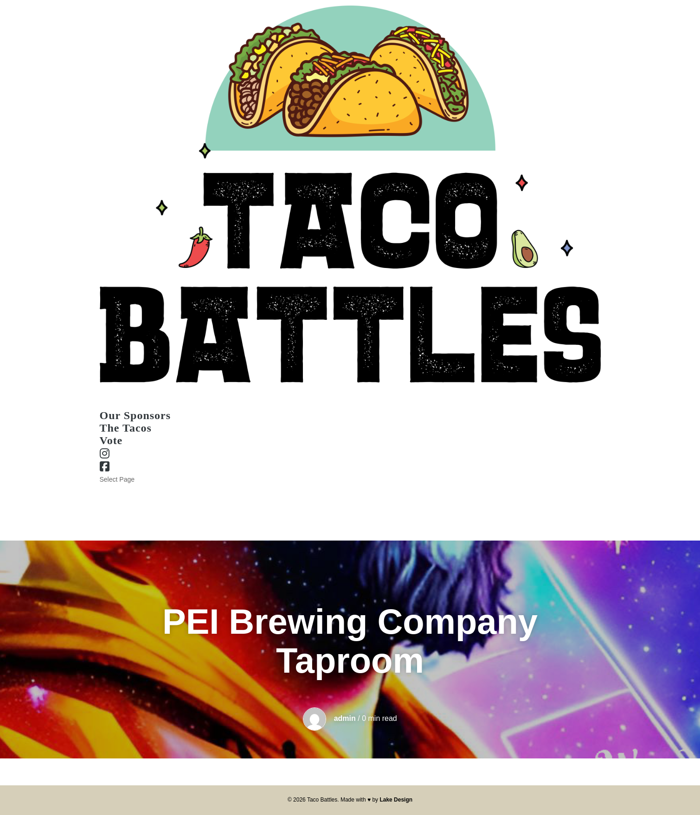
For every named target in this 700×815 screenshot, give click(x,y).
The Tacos (126, 428)
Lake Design (395, 799)
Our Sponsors (120, 490)
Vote (111, 440)
